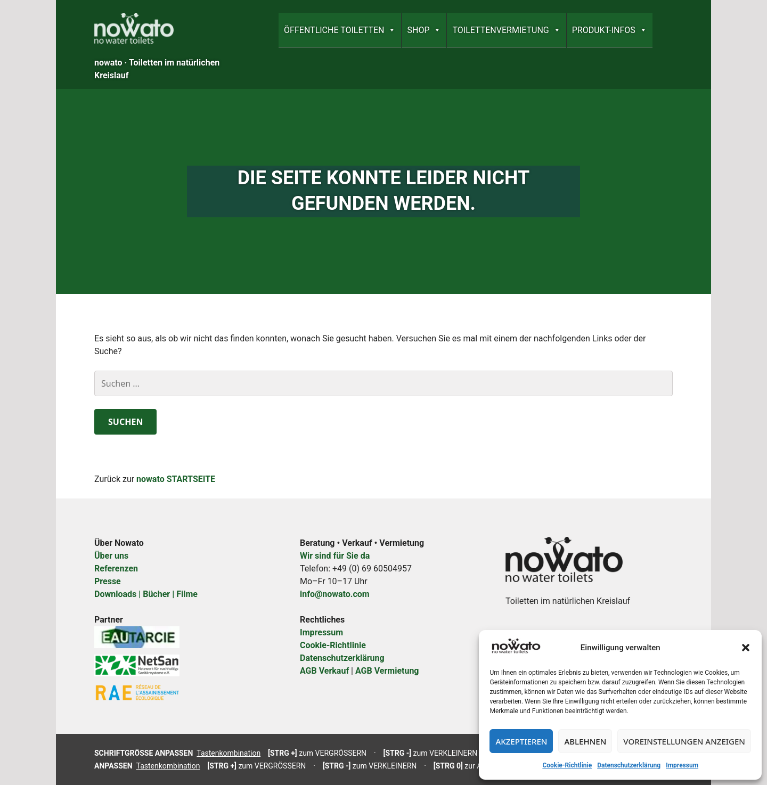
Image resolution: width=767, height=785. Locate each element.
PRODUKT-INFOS (609, 30)
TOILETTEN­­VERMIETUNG (506, 30)
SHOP (424, 30)
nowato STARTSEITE (175, 479)
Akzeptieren (521, 741)
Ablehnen (585, 741)
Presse (107, 581)
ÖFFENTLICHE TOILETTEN (340, 30)
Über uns (111, 556)
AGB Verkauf (324, 671)
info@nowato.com (335, 594)
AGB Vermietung (387, 671)
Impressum (682, 765)
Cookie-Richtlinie (567, 765)
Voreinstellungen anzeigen (684, 741)
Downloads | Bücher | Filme (146, 594)
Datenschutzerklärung (628, 765)
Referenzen (116, 568)
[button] (745, 647)
